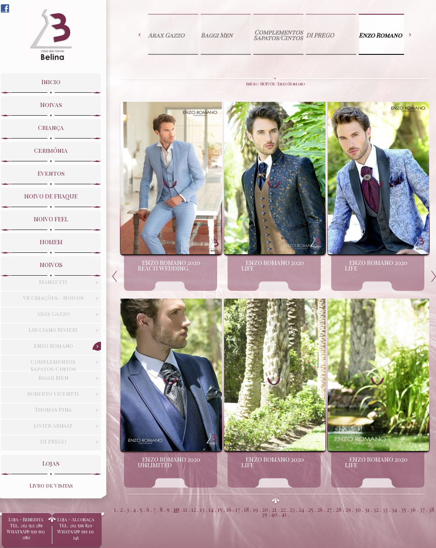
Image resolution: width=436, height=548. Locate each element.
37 (422, 509)
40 (274, 514)
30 (358, 509)
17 (237, 509)
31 (367, 509)
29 (348, 509)
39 (264, 514)
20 (265, 509)
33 (385, 509)
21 (274, 509)
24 (301, 509)
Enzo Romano (291, 83)
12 (193, 509)
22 (283, 509)
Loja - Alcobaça (75, 528)
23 (292, 509)
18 (246, 509)
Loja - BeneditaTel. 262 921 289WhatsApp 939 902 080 (25, 531)
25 (310, 509)
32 (376, 509)
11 (185, 509)
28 (338, 509)
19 (255, 509)
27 (329, 509)
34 (394, 509)
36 (413, 509)
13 (202, 509)
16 (228, 509)
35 (403, 509)
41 (284, 514)
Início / (253, 83)
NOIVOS (267, 83)
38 (431, 509)
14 (211, 509)
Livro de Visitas (51, 485)
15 (220, 509)
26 (320, 509)
